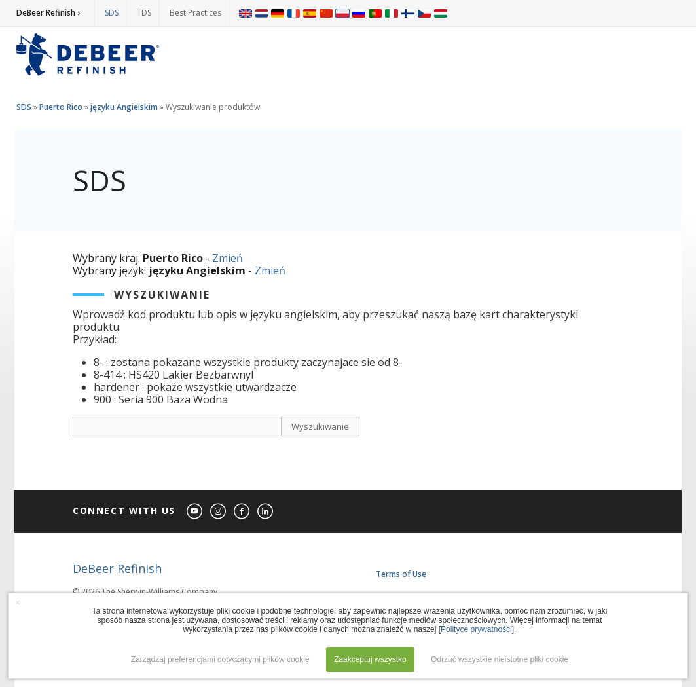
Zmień (227, 258)
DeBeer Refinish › (48, 12)
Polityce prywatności (476, 629)
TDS (144, 12)
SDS (112, 12)
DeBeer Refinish (117, 568)
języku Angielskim (124, 107)
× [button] (17, 602)
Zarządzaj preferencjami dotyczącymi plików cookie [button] (220, 659)
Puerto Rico (60, 107)
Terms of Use (401, 574)
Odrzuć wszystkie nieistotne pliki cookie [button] (499, 659)
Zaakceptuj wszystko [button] (370, 659)
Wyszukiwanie (320, 426)
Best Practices (195, 12)
